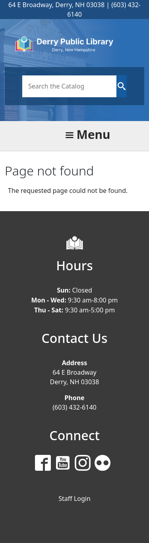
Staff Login (74, 498)
